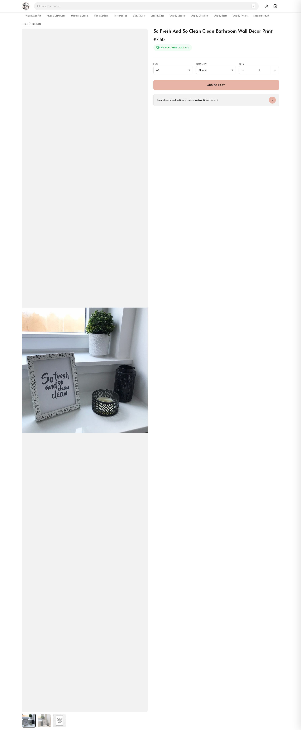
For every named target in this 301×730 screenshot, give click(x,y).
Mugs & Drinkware (56, 15)
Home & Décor (101, 15)
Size (155, 64)
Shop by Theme (240, 15)
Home (25, 23)
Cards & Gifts (157, 15)
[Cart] (275, 6)
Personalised (120, 15)
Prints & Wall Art (33, 15)
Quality (201, 64)
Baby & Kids (139, 15)
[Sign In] (267, 6)
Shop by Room (220, 15)
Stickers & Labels (79, 15)
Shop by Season (177, 15)
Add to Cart (216, 85)
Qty (241, 64)
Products (36, 23)
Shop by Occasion (199, 15)
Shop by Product (261, 15)
